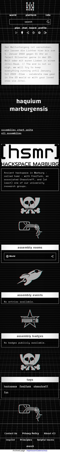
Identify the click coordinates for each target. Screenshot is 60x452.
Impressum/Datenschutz (37, 450)
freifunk (25, 386)
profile (42, 28)
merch (30, 446)
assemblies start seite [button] (17, 130)
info (48, 15)
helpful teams (45, 439)
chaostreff (41, 386)
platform (31, 15)
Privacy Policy (30, 433)
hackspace (10, 386)
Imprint (10, 439)
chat (24, 28)
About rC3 (50, 433)
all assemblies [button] (11, 133)
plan (17, 28)
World (12, 256)
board (32, 28)
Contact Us (10, 433)
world (12, 15)
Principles (26, 439)
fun (6, 392)
